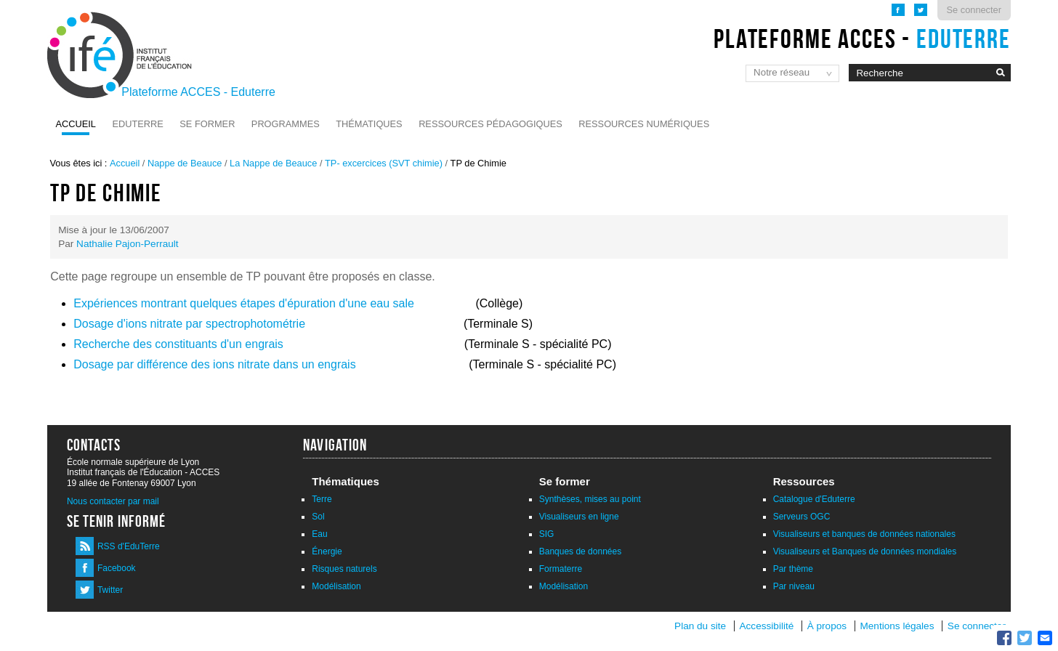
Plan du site (700, 625)
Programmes (285, 123)
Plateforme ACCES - (862, 38)
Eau (319, 534)
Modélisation (336, 586)
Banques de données (580, 551)
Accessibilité (767, 625)
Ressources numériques (643, 123)
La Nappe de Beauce (273, 163)
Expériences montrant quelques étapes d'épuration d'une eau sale (245, 303)
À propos (828, 625)
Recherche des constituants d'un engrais (178, 344)
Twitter (110, 590)
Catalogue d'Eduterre (814, 499)
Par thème (793, 569)
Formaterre (560, 569)
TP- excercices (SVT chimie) (384, 163)
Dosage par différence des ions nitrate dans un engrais (214, 364)
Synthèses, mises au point (590, 499)
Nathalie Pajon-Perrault (127, 243)
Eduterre (137, 123)
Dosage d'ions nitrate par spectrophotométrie (189, 324)
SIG (546, 534)
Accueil (76, 123)
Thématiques (369, 123)
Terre (321, 499)
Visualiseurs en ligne (579, 517)
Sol (318, 517)
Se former (207, 123)
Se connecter (974, 9)
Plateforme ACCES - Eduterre (198, 92)
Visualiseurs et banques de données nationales (864, 534)
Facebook (116, 568)
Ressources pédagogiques (490, 123)
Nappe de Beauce (185, 163)
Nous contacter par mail (113, 501)
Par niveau (794, 586)
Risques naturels (344, 569)
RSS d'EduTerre (128, 546)
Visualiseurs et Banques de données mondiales (865, 551)
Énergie (327, 551)
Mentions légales (897, 625)
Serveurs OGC (802, 517)
